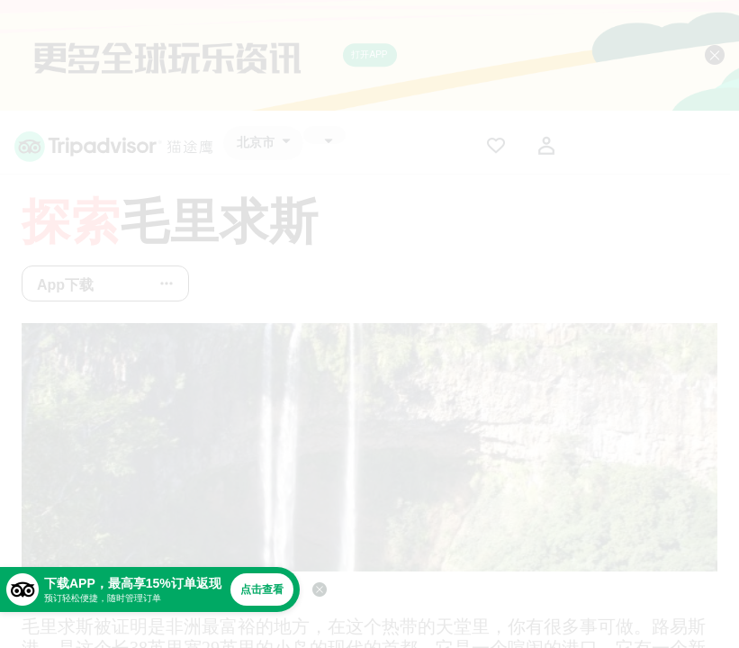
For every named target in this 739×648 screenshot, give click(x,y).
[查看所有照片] (369, 447)
